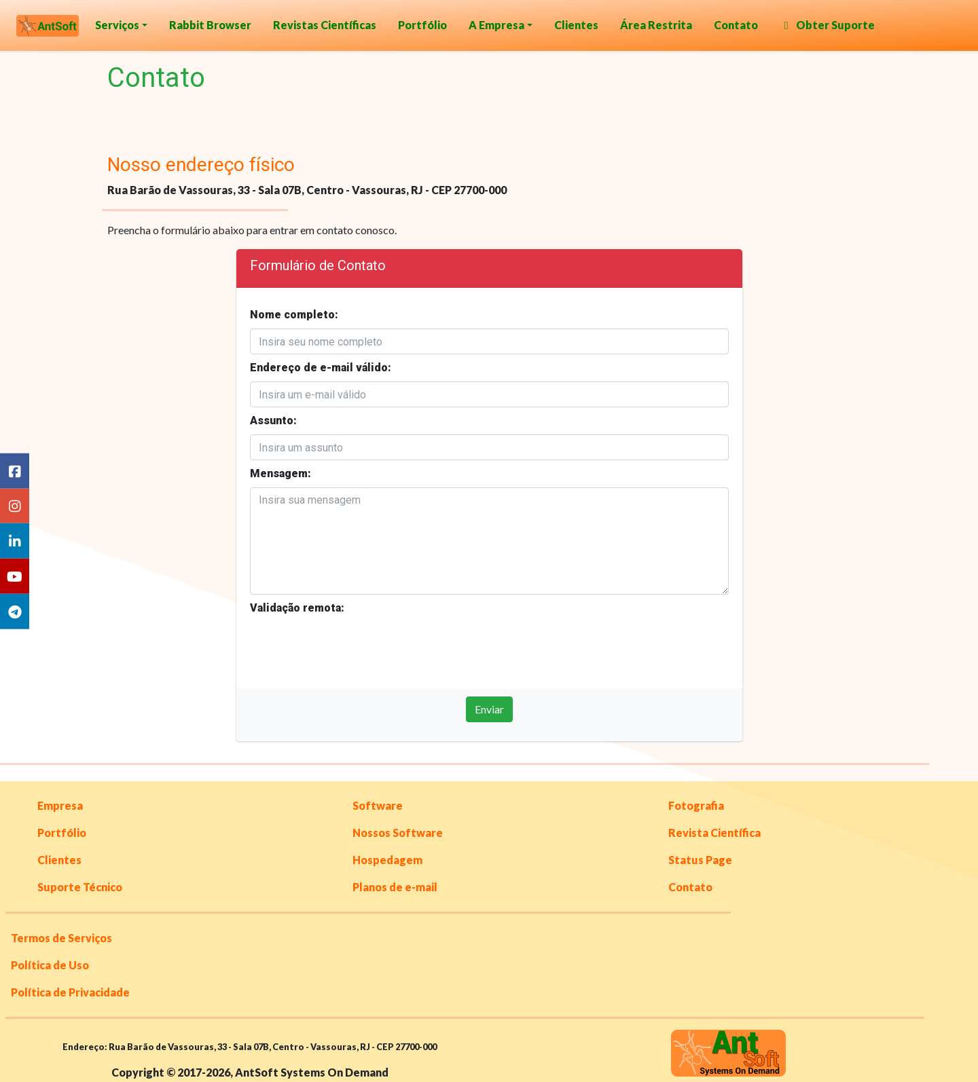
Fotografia (696, 805)
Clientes (576, 24)
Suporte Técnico (79, 886)
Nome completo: (294, 314)
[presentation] (353, 648)
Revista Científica (714, 832)
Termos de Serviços (61, 937)
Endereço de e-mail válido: (320, 367)
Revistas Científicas (324, 24)
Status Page (700, 859)
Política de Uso (50, 964)
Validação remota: (297, 607)
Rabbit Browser (210, 24)
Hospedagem (387, 859)
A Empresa (496, 24)
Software (377, 805)
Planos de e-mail (394, 886)
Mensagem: (280, 473)
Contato (736, 24)
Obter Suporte (827, 24)
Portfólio (422, 24)
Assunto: (273, 420)
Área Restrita (656, 24)
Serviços (117, 24)
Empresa (60, 805)
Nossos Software (397, 832)
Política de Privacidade (70, 992)
